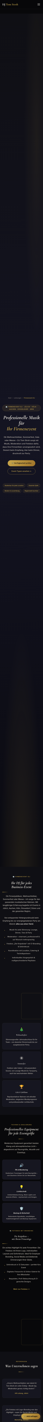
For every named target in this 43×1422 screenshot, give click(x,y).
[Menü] (39, 4)
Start (9, 398)
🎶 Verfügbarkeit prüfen (22, 463)
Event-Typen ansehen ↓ (22, 471)
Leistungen (17, 398)
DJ (10, 4)
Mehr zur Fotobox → (21, 1289)
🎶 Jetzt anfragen (30, 1416)
